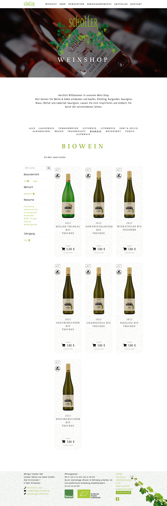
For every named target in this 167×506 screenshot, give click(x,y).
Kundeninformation (124, 489)
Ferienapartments (99, 4)
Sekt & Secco (129, 128)
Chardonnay (29, 207)
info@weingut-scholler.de (38, 491)
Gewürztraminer (31, 210)
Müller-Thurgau (30, 219)
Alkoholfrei (41, 131)
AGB (117, 480)
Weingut (51, 4)
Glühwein (83, 134)
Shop (63, 4)
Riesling (27, 222)
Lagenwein (46, 128)
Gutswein (90, 128)
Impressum (121, 477)
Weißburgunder (30, 225)
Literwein (108, 128)
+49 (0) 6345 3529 (34, 488)
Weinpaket (113, 131)
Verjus (130, 131)
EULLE (118, 483)
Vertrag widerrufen (123, 492)
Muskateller (29, 216)
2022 (26, 240)
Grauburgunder (30, 213)
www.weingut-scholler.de (38, 494)
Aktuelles (121, 4)
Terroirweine (69, 128)
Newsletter (76, 4)
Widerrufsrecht (123, 486)
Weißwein (28, 194)
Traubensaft (77, 131)
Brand (59, 131)
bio (25, 181)
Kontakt (136, 4)
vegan (35, 181)
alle (32, 128)
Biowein (96, 131)
